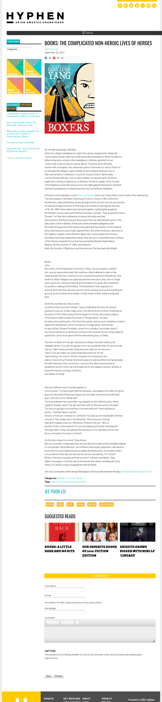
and (85, 195)
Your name (50, 586)
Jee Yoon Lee (55, 491)
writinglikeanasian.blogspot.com (136, 471)
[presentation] (69, 666)
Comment (50, 618)
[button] (48, 623)
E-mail (48, 595)
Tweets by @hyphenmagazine (19, 158)
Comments (100, 576)
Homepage (50, 608)
